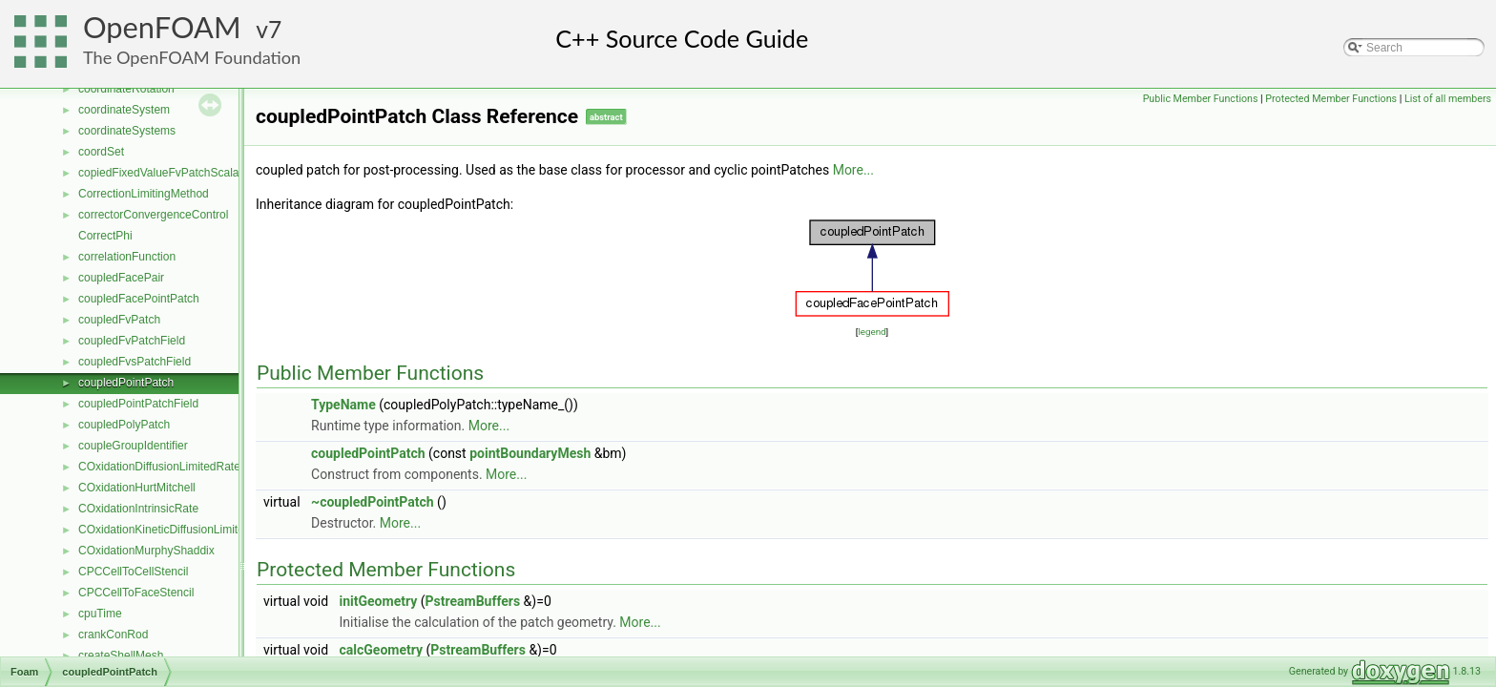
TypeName (343, 404)
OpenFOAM (162, 27)
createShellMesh (120, 655)
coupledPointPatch (126, 382)
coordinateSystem (124, 109)
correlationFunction (127, 256)
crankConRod (113, 634)
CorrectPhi (105, 235)
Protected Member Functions (1331, 99)
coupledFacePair (121, 277)
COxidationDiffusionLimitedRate (159, 466)
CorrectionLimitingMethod (143, 193)
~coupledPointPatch (372, 502)
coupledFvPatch (119, 319)
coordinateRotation (126, 88)
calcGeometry (382, 649)
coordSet (101, 151)
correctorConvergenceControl (153, 214)
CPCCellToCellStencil (133, 571)
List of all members (1447, 99)
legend (871, 331)
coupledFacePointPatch (138, 298)
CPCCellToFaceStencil (136, 592)
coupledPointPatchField (138, 403)
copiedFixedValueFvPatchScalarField (173, 172)
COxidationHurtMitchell (137, 487)
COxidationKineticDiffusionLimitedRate (176, 529)
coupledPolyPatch (124, 424)
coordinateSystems (127, 130)
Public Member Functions (1200, 99)
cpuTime (100, 613)
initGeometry (379, 601)
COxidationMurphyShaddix (146, 550)
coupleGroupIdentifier (133, 445)
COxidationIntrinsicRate (138, 508)
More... (853, 169)
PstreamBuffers (473, 601)
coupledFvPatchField (131, 340)
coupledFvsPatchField (134, 361)
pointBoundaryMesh (530, 453)
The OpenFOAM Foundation (192, 57)
